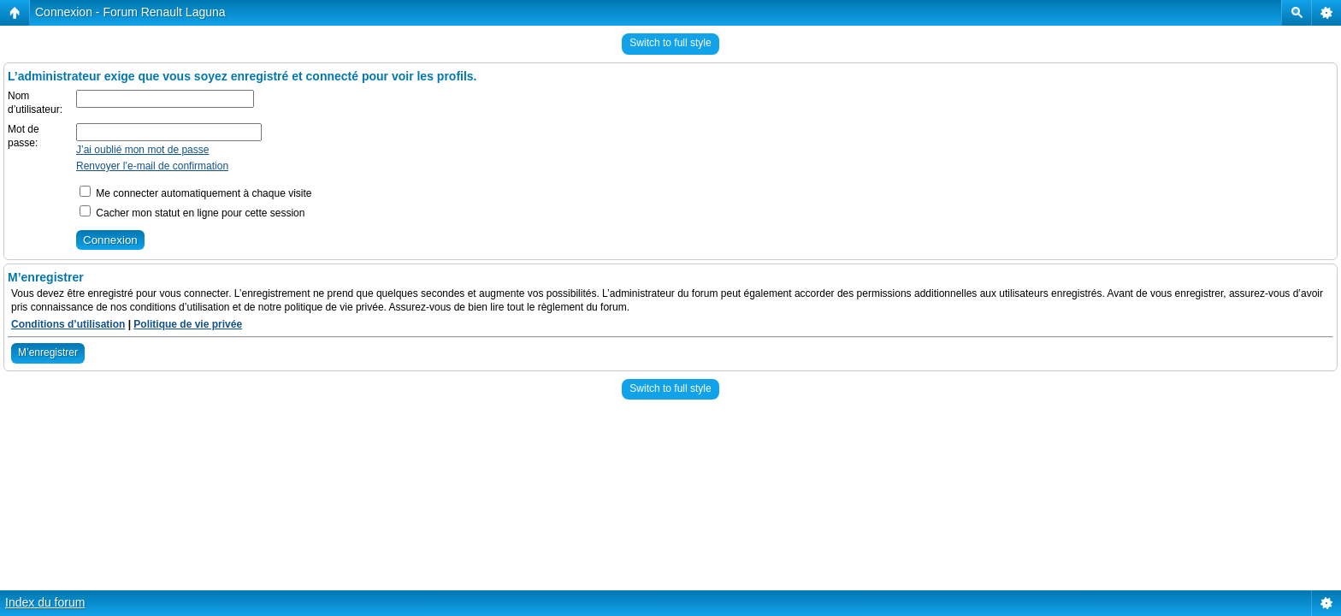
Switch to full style (670, 43)
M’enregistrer (48, 352)
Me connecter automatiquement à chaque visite (195, 193)
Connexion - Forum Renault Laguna (130, 12)
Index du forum (45, 602)
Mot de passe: (23, 136)
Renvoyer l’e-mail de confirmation (152, 166)
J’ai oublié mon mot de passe (142, 150)
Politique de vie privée (187, 324)
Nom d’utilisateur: (35, 103)
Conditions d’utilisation (68, 324)
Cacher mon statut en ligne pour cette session (192, 213)
